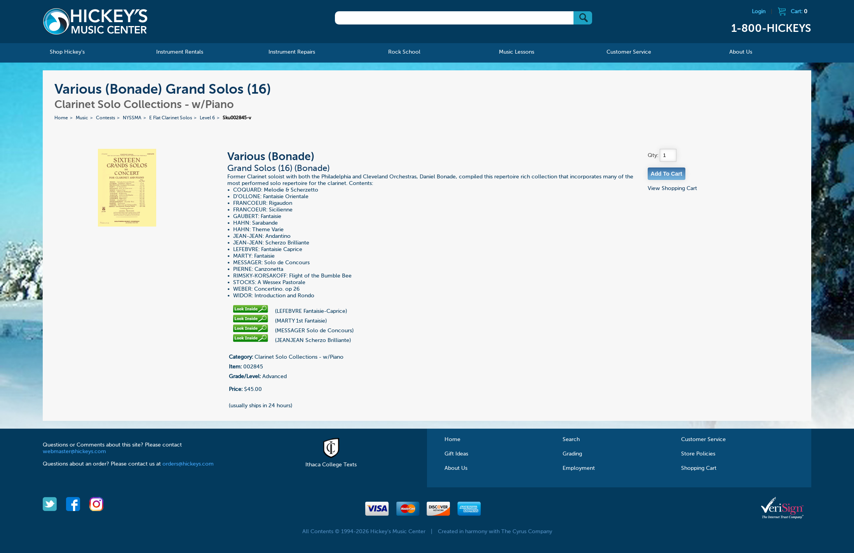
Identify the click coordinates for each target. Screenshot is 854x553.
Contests (105, 118)
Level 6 (207, 118)
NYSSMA (132, 118)
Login (758, 11)
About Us (455, 468)
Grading (572, 454)
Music (82, 118)
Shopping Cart (698, 468)
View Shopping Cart (672, 188)
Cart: (799, 11)
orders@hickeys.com (188, 464)
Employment (579, 468)
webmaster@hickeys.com (74, 451)
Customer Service (703, 439)
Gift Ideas (456, 454)
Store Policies (698, 454)
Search (571, 439)
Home (61, 118)
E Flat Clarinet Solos (170, 118)
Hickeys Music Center (95, 21)
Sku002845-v (237, 118)
